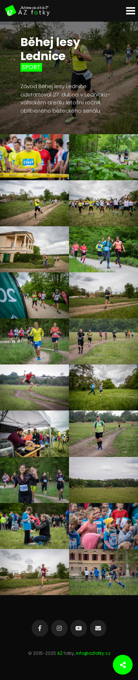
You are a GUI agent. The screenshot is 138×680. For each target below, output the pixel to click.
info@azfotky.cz (93, 653)
